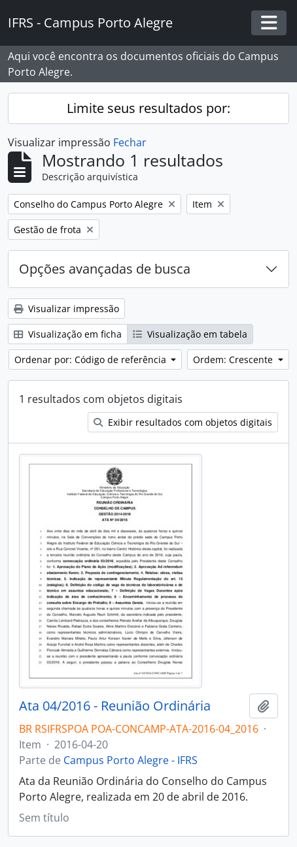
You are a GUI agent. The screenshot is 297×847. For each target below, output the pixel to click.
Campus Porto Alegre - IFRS (130, 760)
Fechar (130, 142)
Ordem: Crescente (234, 359)
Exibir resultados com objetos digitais (183, 422)
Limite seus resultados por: (148, 108)
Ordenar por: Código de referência (91, 359)
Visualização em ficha (68, 334)
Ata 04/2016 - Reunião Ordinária (115, 706)
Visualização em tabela (190, 334)
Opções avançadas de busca (104, 269)
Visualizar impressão (66, 308)
